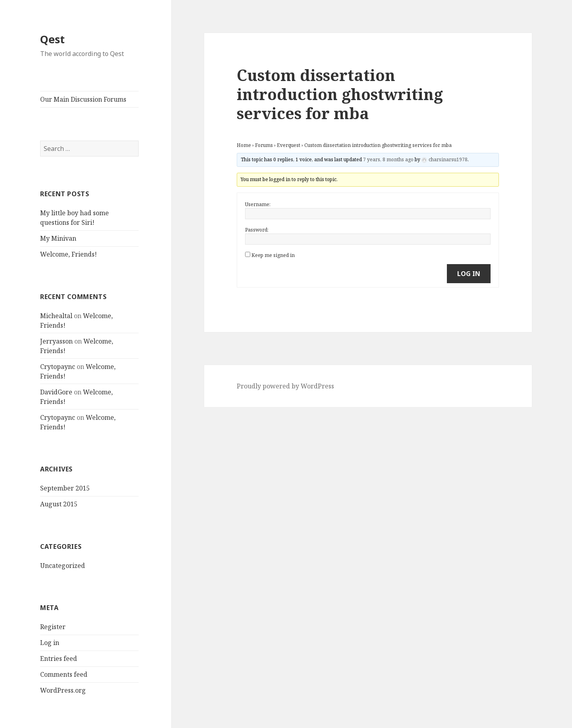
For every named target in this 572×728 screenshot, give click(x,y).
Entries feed (58, 658)
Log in (49, 642)
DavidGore (56, 392)
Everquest (288, 145)
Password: (257, 229)
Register (53, 626)
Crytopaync (57, 366)
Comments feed (63, 674)
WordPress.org (63, 690)
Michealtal (56, 315)
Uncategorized (62, 565)
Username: (258, 204)
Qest (52, 39)
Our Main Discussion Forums (83, 99)
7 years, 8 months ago (388, 159)
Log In (468, 273)
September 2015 (65, 488)
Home (244, 145)
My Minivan (58, 238)
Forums (264, 145)
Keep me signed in (273, 255)
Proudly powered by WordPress (285, 386)
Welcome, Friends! (68, 254)
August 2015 (58, 504)
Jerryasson (56, 341)
